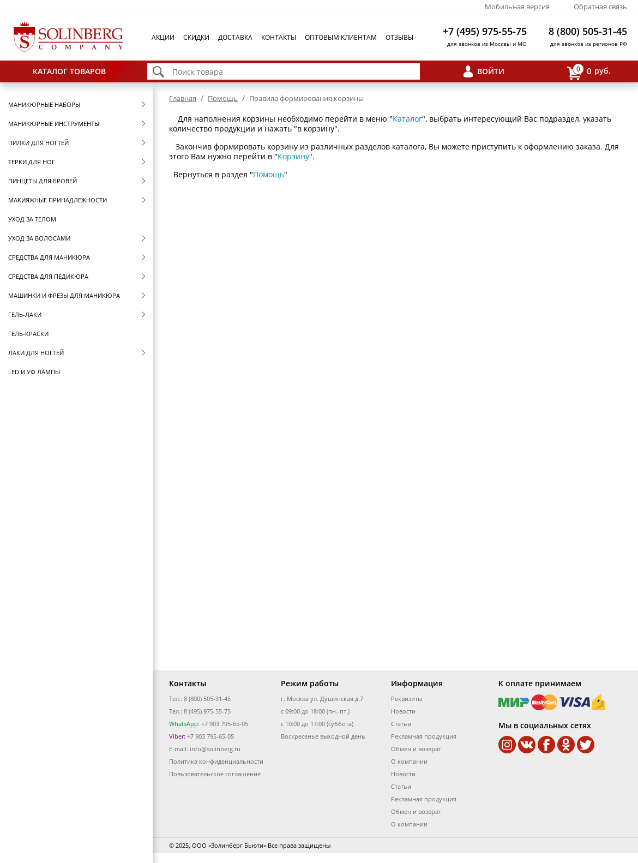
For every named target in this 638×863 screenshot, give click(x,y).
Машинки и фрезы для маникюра (64, 295)
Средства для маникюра (49, 257)
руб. (589, 71)
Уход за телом (32, 219)
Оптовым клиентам (341, 37)
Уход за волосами (39, 238)
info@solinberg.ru (215, 749)
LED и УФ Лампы (34, 372)
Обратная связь (600, 6)
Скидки (196, 37)
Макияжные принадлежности (57, 200)
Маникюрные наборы (44, 104)
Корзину (293, 156)
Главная (182, 98)
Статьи (401, 724)
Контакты (278, 37)
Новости (403, 711)
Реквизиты (406, 698)
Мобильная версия (517, 6)
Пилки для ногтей (38, 143)
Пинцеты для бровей (42, 181)
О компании (409, 761)
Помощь (223, 98)
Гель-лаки (24, 314)
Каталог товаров (69, 71)
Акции (163, 37)
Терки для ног (31, 162)
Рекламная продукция (423, 736)
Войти (490, 71)
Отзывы (399, 37)
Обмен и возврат (416, 749)
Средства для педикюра (48, 276)
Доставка (235, 37)
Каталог (407, 118)
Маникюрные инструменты (53, 123)
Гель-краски (28, 333)
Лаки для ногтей (36, 353)
